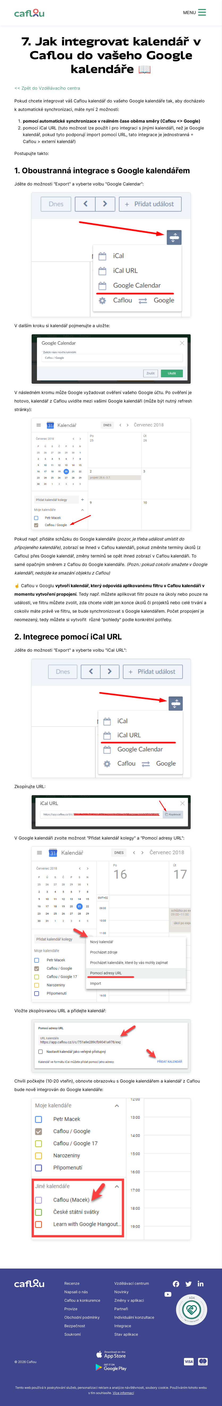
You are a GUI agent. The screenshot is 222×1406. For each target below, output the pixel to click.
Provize (70, 1309)
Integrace (122, 1325)
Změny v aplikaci (129, 1300)
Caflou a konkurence (82, 1300)
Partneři (121, 1309)
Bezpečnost (74, 1325)
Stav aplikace (126, 1334)
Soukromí (72, 1334)
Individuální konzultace (134, 1317)
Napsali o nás (76, 1292)
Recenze (71, 1283)
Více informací (123, 1393)
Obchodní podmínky (82, 1317)
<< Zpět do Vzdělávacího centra (47, 88)
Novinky (121, 1292)
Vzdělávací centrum (131, 1283)
